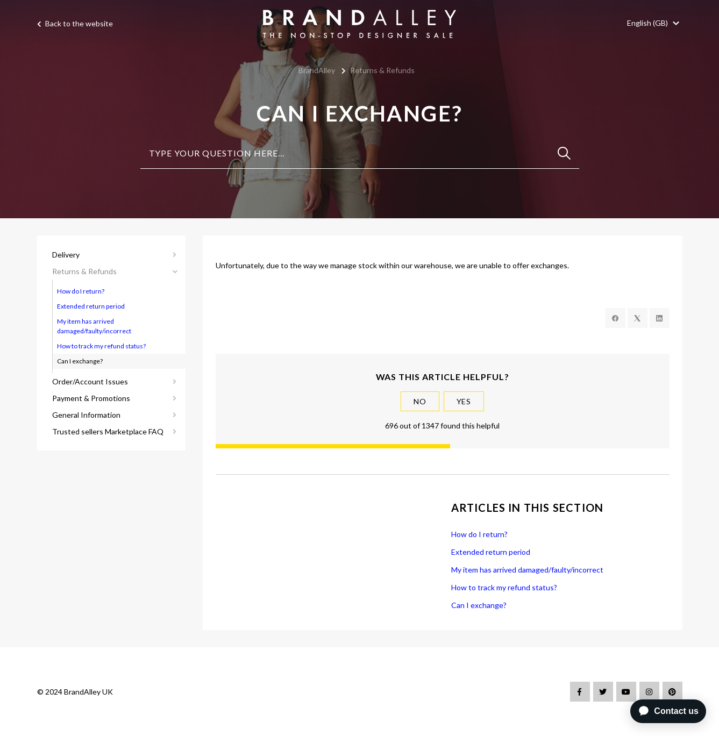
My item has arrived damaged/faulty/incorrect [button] (94, 326)
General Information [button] (86, 414)
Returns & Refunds (382, 70)
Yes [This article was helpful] (464, 401)
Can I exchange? (479, 605)
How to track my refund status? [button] (101, 346)
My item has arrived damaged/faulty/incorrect (527, 569)
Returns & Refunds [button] (84, 271)
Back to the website (75, 23)
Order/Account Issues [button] (90, 381)
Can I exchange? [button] (80, 361)
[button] (654, 22)
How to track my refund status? (504, 587)
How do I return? (479, 534)
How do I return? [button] (80, 291)
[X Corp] (637, 318)
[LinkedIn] (660, 318)
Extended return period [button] (91, 306)
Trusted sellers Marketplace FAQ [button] (107, 431)
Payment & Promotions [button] (91, 398)
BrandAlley (316, 70)
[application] (666, 711)
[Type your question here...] (359, 153)
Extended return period (490, 551)
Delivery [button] (66, 254)
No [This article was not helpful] (420, 401)
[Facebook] (615, 318)
